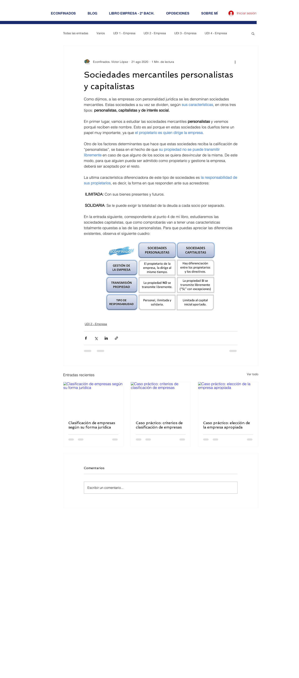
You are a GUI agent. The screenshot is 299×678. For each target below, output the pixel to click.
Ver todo (252, 374)
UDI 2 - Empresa (155, 33)
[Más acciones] (235, 61)
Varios (101, 33)
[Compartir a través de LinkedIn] (106, 338)
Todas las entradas (75, 33)
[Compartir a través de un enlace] (116, 338)
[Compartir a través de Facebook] (86, 338)
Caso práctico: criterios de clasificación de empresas (159, 425)
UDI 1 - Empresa (124, 33)
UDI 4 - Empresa (216, 33)
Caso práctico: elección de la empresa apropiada (226, 425)
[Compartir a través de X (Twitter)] (96, 338)
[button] (253, 33)
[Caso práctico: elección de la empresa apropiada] (228, 399)
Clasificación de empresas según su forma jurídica (91, 425)
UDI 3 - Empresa (185, 33)
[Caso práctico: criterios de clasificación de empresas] (161, 399)
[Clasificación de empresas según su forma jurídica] (93, 399)
